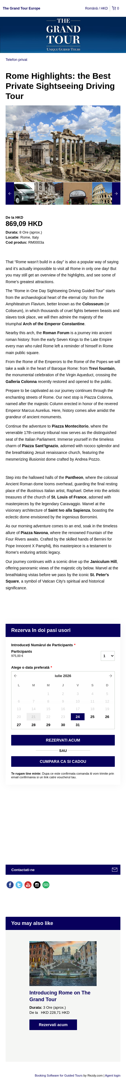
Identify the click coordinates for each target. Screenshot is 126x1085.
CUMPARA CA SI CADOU (63, 761)
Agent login (112, 1075)
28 (34, 725)
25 (92, 717)
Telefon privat (16, 59)
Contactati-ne (23, 870)
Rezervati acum (53, 1024)
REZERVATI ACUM (63, 740)
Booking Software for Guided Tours (59, 1075)
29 (48, 725)
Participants (42, 653)
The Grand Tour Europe (21, 8)
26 (107, 717)
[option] (20, 193)
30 (63, 725)
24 (78, 717)
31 (78, 725)
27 (19, 725)
